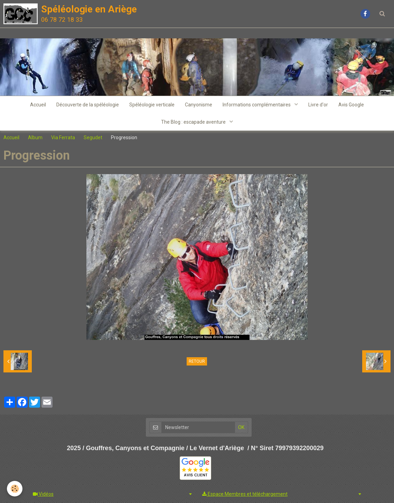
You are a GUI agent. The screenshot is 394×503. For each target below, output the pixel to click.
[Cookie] (14, 488)
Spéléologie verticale (152, 104)
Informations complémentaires (257, 104)
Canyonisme (198, 104)
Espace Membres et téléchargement (245, 494)
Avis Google (351, 104)
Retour (197, 361)
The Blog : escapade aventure (194, 122)
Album (35, 137)
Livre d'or (318, 104)
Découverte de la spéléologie (87, 104)
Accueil (38, 104)
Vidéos (43, 494)
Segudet (93, 137)
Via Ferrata (63, 137)
